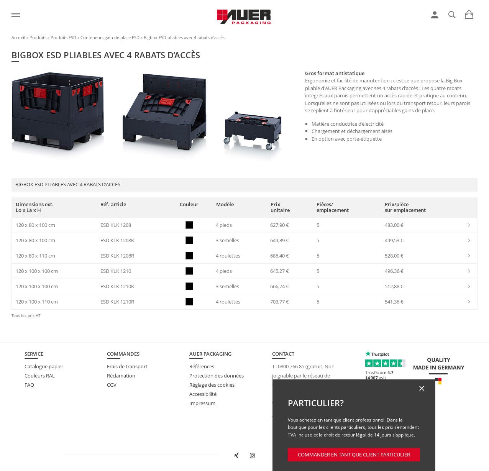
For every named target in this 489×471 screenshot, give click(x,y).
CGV (112, 384)
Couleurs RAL (40, 375)
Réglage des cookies (212, 384)
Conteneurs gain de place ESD (109, 37)
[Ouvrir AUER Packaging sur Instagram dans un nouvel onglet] (252, 456)
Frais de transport (127, 366)
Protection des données (216, 375)
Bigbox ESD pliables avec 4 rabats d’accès (184, 37)
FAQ (29, 384)
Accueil (18, 37)
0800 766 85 (291, 366)
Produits (38, 37)
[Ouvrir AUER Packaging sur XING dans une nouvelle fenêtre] (236, 456)
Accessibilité (203, 394)
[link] (434, 15)
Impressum (202, 403)
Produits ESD (63, 37)
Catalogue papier (44, 366)
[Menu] (15, 15)
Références (201, 366)
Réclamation (121, 375)
